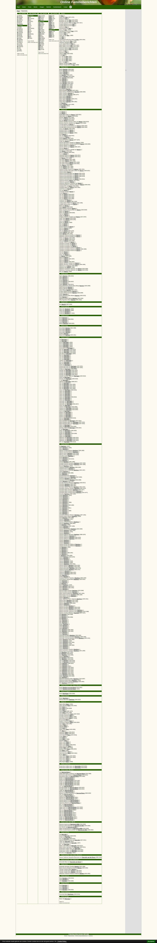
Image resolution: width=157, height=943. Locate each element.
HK (28, 24)
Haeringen (64, 339)
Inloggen (42, 7)
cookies (91, 935)
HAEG (50, 18)
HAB (39, 17)
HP (28, 29)
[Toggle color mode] (71, 7)
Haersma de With (74, 824)
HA (28, 15)
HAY (39, 48)
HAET (50, 32)
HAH (39, 25)
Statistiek (48, 7)
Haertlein (64, 885)
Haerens (65, 276)
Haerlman (65, 698)
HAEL (50, 24)
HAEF (50, 17)
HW (29, 36)
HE (28, 18)
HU (28, 34)
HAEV (50, 34)
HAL (39, 31)
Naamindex (71, 935)
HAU (39, 42)
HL (28, 25)
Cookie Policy (62, 941)
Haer (62, 15)
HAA (39, 15)
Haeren (63, 111)
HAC (39, 18)
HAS (39, 39)
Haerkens (63, 446)
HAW (39, 45)
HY (28, 38)
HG (28, 20)
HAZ (39, 49)
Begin (18, 7)
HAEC (50, 15)
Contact (65, 7)
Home (65, 935)
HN (28, 27)
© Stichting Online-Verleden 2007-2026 (78, 934)
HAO (39, 35)
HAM (39, 32)
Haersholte (78, 766)
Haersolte (64, 834)
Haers (67, 704)
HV (28, 35)
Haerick (64, 304)
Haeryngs (67, 898)
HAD (39, 20)
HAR (39, 38)
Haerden (65, 69)
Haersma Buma (65, 772)
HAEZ (50, 36)
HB (28, 17)
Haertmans (70, 894)
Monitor (35, 7)
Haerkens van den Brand (69, 687)
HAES (50, 31)
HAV (39, 43)
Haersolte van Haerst (75, 861)
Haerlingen (65, 693)
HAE (39, 21)
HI (28, 21)
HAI (39, 27)
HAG (39, 24)
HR (28, 31)
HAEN (50, 27)
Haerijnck (67, 309)
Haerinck (64, 317)
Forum (29, 7)
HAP (39, 36)
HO (28, 28)
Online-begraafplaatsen (81, 935)
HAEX (50, 35)
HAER (50, 29)
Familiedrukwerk (57, 7)
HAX (39, 46)
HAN (39, 34)
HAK (39, 29)
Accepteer (151, 941)
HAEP (50, 28)
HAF (39, 22)
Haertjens (64, 878)
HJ (28, 22)
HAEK (50, 22)
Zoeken (24, 7)
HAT (39, 41)
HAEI (50, 21)
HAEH (50, 20)
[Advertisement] (70, 919)
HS (28, 32)
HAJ (39, 28)
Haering (67, 328)
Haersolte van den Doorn (88, 857)
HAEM (50, 25)
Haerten (77, 866)
